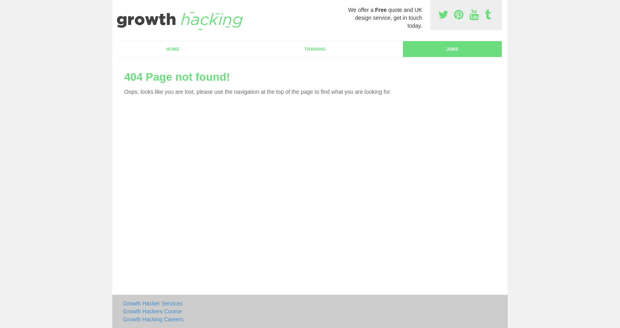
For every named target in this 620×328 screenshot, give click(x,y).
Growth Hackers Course (152, 311)
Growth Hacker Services (153, 303)
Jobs (452, 49)
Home (173, 49)
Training (315, 49)
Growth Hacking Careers (153, 319)
